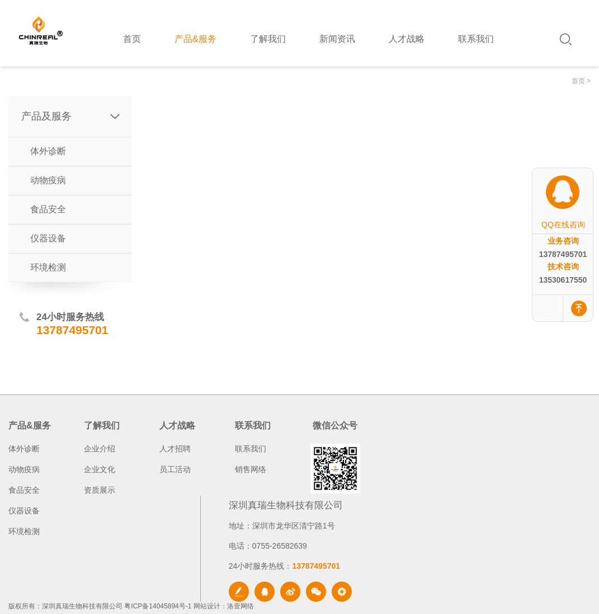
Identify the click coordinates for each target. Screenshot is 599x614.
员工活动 (175, 469)
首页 (578, 81)
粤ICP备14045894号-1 (157, 606)
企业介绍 (99, 448)
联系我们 (250, 448)
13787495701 (563, 254)
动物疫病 (48, 180)
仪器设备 (48, 238)
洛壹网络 (240, 606)
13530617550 (563, 279)
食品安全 (48, 209)
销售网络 (250, 469)
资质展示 (99, 490)
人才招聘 (175, 448)
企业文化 (99, 469)
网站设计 (207, 606)
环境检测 (48, 267)
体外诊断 (48, 151)
